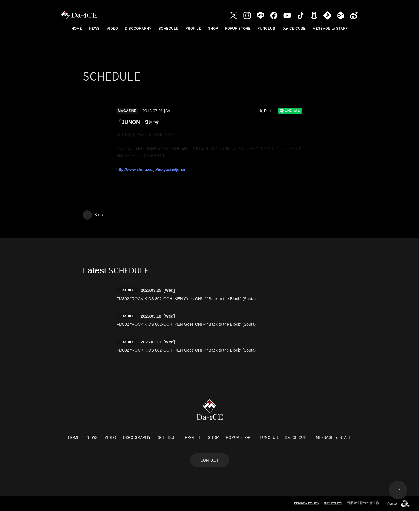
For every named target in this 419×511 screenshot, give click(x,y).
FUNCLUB (266, 28)
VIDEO (112, 28)
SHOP (213, 28)
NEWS (94, 28)
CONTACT (209, 460)
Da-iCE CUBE (294, 28)
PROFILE (193, 28)
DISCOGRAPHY (138, 28)
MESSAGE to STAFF (330, 28)
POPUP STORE (238, 28)
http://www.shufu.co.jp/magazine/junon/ (151, 169)
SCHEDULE (168, 28)
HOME (76, 28)
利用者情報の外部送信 (363, 503)
